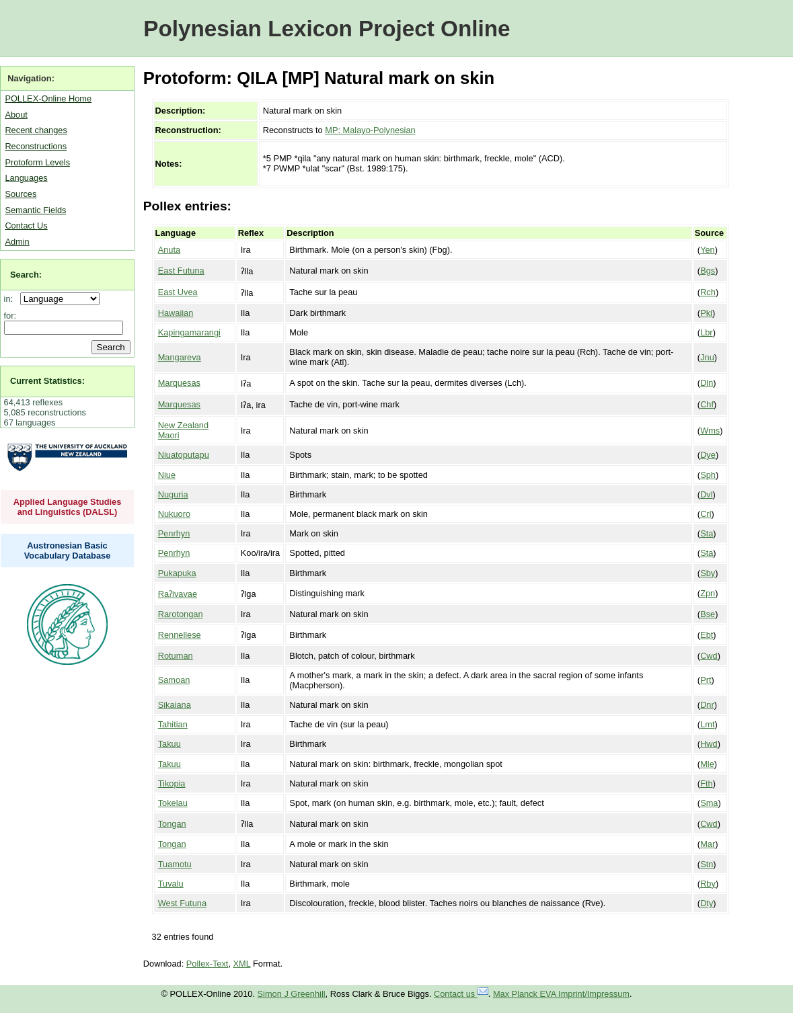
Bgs (707, 271)
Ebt (706, 635)
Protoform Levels (37, 162)
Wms (710, 431)
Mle (707, 764)
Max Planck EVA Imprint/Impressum (561, 994)
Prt (705, 680)
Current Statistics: (47, 381)
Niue (167, 475)
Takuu (169, 744)
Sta (706, 533)
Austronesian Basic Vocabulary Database (67, 550)
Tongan (172, 824)
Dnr (707, 705)
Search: (26, 275)
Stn (706, 864)
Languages (26, 178)
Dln (706, 383)
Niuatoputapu (183, 455)
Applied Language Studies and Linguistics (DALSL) (67, 507)
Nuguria (173, 494)
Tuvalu (171, 884)
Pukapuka (177, 573)
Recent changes (36, 130)
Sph (708, 475)
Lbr (706, 332)
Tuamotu (175, 864)
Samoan (174, 680)
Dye (708, 455)
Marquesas (179, 383)
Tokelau (173, 803)
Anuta (169, 250)
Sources (20, 194)
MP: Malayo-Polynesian (370, 130)
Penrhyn (174, 533)
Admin (17, 242)
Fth (706, 783)
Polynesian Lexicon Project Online (326, 28)
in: (11, 299)
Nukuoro (174, 514)
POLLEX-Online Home (48, 98)
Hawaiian (176, 313)
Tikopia (172, 783)
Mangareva (179, 357)
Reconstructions (36, 146)
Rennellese (179, 635)
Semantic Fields (35, 210)
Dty (706, 903)
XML (242, 964)
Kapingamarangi (189, 332)
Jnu (707, 357)
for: (10, 316)
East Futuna (181, 271)
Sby (707, 573)
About (16, 115)
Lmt (707, 724)
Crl (705, 514)
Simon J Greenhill (292, 994)
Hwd (709, 744)
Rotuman (175, 656)
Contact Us (26, 225)
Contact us (461, 994)
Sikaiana (174, 705)
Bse (707, 614)
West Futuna (182, 903)
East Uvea (178, 292)
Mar (707, 844)
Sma (709, 803)
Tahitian (173, 724)
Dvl (706, 494)
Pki (706, 313)
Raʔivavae (177, 594)
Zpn (707, 593)
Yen (707, 250)
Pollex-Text (207, 964)
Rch (708, 292)
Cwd (709, 656)
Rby (708, 884)
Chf (707, 404)
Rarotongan (180, 614)
